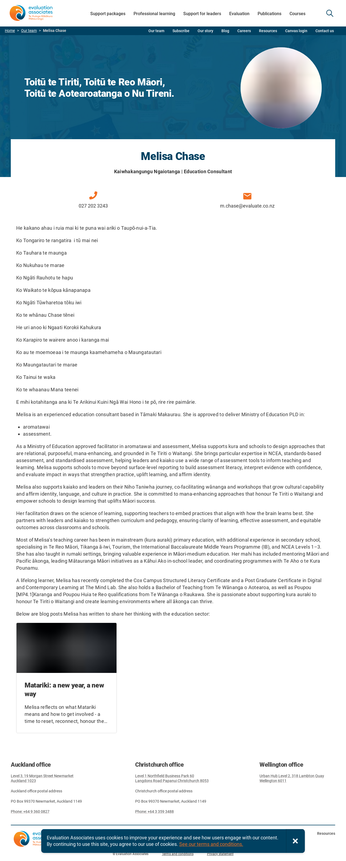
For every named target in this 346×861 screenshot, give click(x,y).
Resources (268, 31)
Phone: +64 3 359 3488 (154, 811)
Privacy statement (220, 854)
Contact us (324, 31)
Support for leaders (202, 13)
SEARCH (330, 13)
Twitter (319, 844)
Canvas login (296, 31)
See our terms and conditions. (211, 844)
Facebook (305, 844)
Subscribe (180, 31)
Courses (297, 13)
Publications (269, 13)
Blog (225, 31)
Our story (205, 31)
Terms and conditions (178, 854)
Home (10, 31)
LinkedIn (332, 844)
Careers (244, 31)
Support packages (107, 13)
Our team (29, 31)
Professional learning (154, 13)
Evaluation (239, 13)
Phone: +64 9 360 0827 (30, 811)
